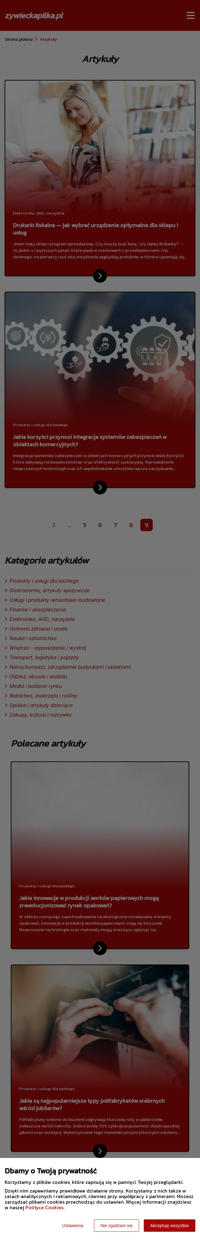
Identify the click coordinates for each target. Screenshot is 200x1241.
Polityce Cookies (44, 1207)
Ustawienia (72, 1225)
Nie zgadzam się (116, 1225)
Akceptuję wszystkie (169, 1225)
